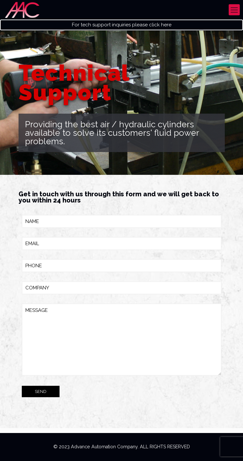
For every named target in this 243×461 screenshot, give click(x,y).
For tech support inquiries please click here (121, 25)
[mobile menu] (234, 9)
